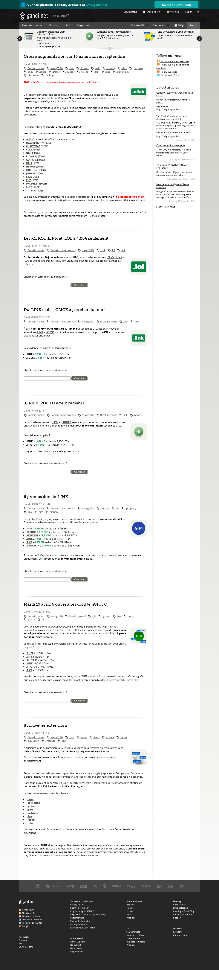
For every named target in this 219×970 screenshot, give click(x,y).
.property (138, 68)
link (29, 816)
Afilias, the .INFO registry (83, 886)
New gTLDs (56, 68)
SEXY (29, 187)
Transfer (130, 907)
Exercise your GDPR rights (82, 927)
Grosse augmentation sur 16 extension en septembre (74, 56)
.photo (137, 415)
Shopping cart (153, 11)
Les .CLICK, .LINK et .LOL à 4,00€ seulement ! (67, 238)
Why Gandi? (137, 25)
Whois (129, 914)
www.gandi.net (96, 5)
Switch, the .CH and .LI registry (146, 886)
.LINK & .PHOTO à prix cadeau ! (54, 403)
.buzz (130, 616)
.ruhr (71, 737)
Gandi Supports (77, 941)
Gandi (34, 16)
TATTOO (31, 190)
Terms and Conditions (81, 901)
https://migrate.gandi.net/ (168, 136)
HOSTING (31, 170)
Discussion (159, 25)
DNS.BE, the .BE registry (131, 886)
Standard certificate (135, 935)
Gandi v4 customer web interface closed (174, 94)
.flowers (84, 68)
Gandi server (179, 904)
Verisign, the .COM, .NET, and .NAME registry (53, 886)
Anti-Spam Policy (78, 924)
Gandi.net (27, 902)
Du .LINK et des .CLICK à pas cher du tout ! (64, 309)
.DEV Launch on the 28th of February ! (171, 166)
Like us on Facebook (32, 919)
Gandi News (28, 909)
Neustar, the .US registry (181, 886)
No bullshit (75, 944)
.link (97, 71)
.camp (84, 737)
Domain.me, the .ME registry (104, 886)
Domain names (35, 68)
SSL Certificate (133, 931)
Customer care (26, 946)
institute (32, 813)
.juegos (71, 71)
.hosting (110, 68)
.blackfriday (122, 71)
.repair (123, 737)
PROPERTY (32, 183)
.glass (96, 737)
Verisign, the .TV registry (95, 886)
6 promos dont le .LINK (46, 496)
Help (181, 25)
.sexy (30, 71)
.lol (113, 250)
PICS (28, 180)
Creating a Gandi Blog (183, 911)
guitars (31, 806)
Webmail (174, 11)
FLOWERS (31, 156)
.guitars (56, 71)
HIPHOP (31, 166)
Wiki (21, 943)
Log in (193, 25)
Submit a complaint (79, 907)
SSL (68, 25)
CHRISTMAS (33, 146)
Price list (130, 917)
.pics (107, 71)
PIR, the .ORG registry (70, 886)
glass (30, 809)
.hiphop (49, 75)
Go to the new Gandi (176, 5)
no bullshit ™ (61, 15)
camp (30, 799)
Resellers (177, 931)
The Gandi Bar (29, 913)
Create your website (182, 914)
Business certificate (135, 941)
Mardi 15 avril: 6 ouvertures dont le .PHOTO (65, 604)
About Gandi (76, 938)
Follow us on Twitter (170, 75)
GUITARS (31, 160)
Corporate (83, 25)
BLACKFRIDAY (34, 142)
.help (97, 68)
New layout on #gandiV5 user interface (172, 186)
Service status (130, 11)
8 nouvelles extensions (46, 725)
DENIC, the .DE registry (159, 886)
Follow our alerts (168, 71)
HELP (29, 163)
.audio (42, 71)
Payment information (80, 920)
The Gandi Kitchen (31, 916)
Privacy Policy (77, 904)
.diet (71, 68)
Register (130, 904)
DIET (29, 153)
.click (124, 68)
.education (33, 740)
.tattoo (84, 71)
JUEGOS (30, 173)
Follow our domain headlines (174, 61)
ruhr (30, 823)
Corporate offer (180, 935)
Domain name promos (63, 250)
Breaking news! (108, 321)
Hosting (54, 25)
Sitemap (23, 940)
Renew (129, 911)
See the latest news (165, 206)
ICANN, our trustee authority (38, 886)
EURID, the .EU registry (116, 886)
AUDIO (30, 139)
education (33, 802)
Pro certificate (133, 938)
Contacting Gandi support (170, 145)
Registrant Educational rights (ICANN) (88, 914)
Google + (26, 926)
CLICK (29, 149)
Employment (76, 951)
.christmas (33, 75)
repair (31, 819)
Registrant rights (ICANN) (82, 911)
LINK (29, 177)
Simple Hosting (180, 907)
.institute (50, 740)
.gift (117, 508)
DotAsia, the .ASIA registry (170, 886)
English (188, 11)
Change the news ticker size (109, 48)
